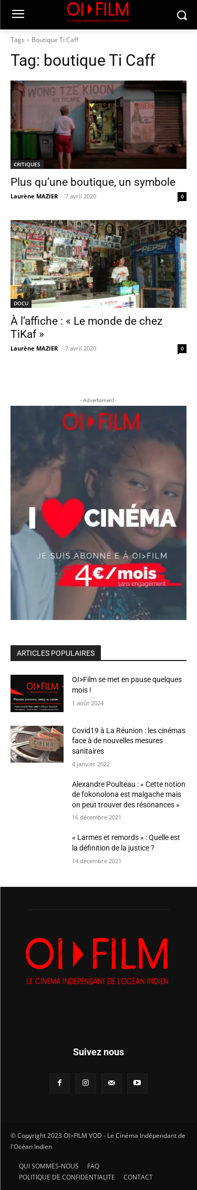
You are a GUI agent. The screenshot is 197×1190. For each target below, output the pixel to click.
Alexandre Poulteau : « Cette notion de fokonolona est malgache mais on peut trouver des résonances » (128, 794)
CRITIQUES (27, 164)
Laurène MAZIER (34, 196)
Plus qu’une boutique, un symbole (93, 182)
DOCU (21, 303)
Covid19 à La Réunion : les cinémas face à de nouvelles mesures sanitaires (128, 740)
